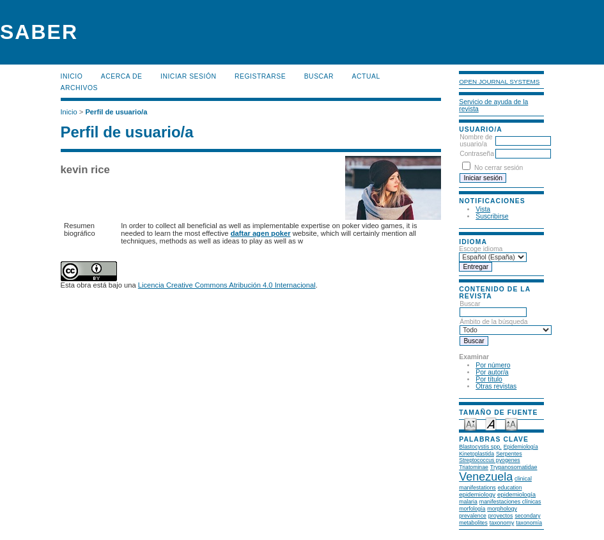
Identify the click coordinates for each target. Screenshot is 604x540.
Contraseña (477, 153)
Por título (489, 379)
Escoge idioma (480, 248)
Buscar (319, 76)
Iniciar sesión (188, 76)
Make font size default (490, 423)
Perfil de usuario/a (116, 112)
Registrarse (260, 76)
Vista (483, 209)
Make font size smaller (470, 423)
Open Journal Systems (499, 81)
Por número (493, 365)
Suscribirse (492, 216)
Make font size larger (511, 423)
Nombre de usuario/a (476, 141)
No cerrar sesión (498, 167)
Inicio (72, 76)
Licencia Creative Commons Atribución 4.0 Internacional (227, 285)
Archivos (79, 87)
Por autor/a (492, 372)
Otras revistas (496, 386)
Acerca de (122, 76)
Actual (366, 76)
